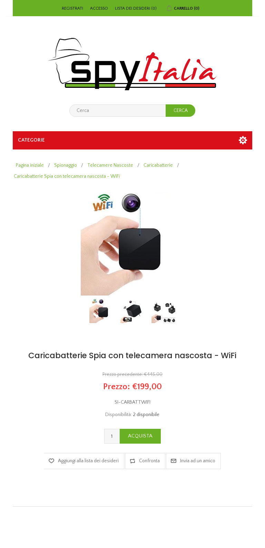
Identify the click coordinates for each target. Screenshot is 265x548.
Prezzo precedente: (122, 375)
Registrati (72, 8)
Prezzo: (116, 386)
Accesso (99, 8)
